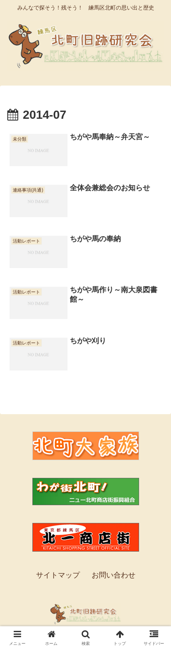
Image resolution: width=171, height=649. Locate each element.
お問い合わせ (113, 575)
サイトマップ (58, 575)
